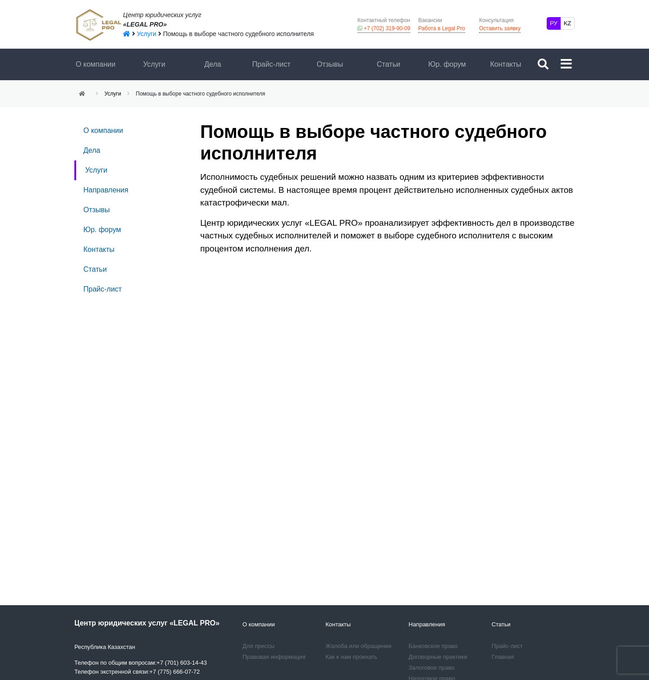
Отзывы (330, 64)
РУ (554, 23)
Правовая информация (274, 656)
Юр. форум (447, 64)
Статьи (388, 64)
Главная (503, 656)
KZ (567, 23)
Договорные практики (438, 656)
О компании (95, 64)
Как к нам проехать (351, 656)
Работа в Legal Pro (441, 24)
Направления (105, 190)
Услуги (154, 64)
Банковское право (433, 646)
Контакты (505, 64)
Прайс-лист (271, 64)
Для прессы (258, 646)
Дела (212, 64)
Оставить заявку (500, 24)
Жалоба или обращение (358, 646)
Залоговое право (432, 667)
